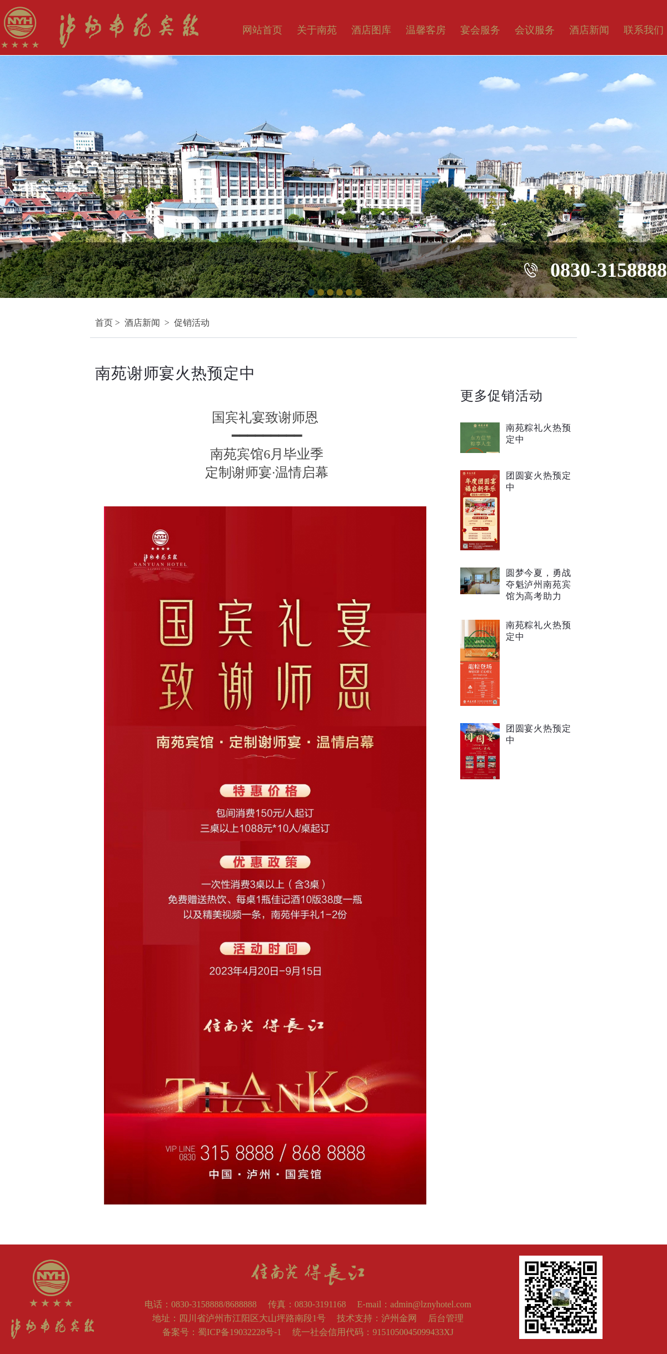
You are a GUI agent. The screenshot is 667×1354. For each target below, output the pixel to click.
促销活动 (192, 322)
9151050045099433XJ (413, 1332)
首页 (104, 322)
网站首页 (262, 30)
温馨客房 (426, 30)
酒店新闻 (589, 30)
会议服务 (535, 30)
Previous (6, 171)
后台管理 (446, 1318)
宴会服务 (480, 30)
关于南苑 (317, 30)
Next (660, 171)
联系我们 (644, 30)
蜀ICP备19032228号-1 (239, 1332)
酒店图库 (371, 30)
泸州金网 (399, 1318)
